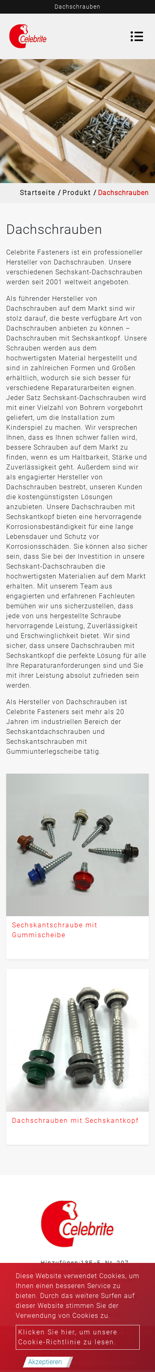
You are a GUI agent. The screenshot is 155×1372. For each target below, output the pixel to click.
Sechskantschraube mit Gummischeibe (55, 930)
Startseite (37, 193)
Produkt (76, 193)
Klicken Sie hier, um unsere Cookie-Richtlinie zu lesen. (67, 1337)
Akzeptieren (45, 1362)
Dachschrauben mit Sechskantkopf (75, 1120)
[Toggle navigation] (136, 36)
